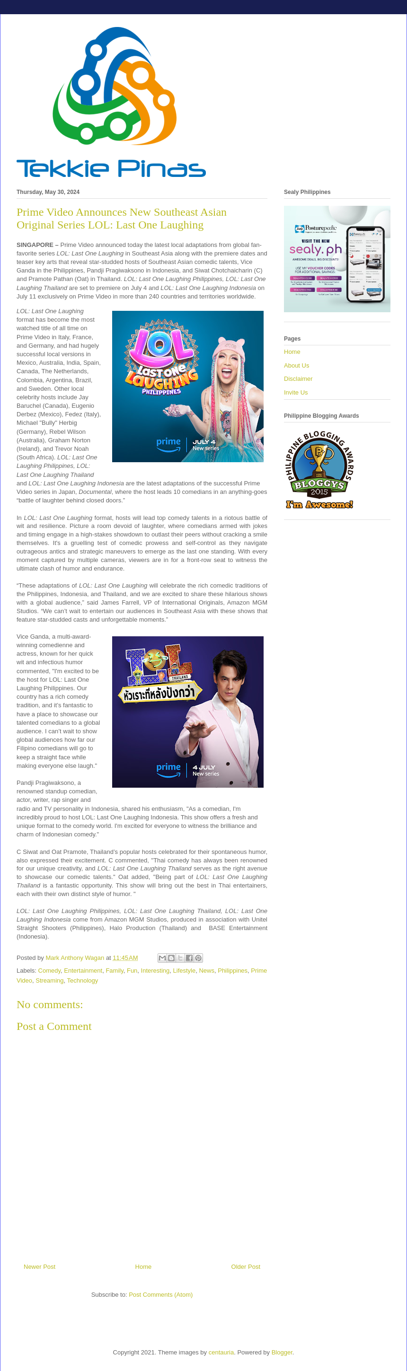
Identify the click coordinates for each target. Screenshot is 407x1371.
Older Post (245, 1266)
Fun (132, 970)
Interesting (155, 970)
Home (143, 1266)
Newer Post (39, 1266)
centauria (221, 1352)
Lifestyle (184, 970)
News (206, 970)
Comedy (49, 970)
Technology (82, 980)
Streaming (49, 980)
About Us (296, 365)
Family (114, 970)
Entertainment (83, 970)
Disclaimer (298, 378)
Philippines (233, 970)
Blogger (282, 1352)
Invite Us (296, 392)
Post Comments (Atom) (161, 1294)
